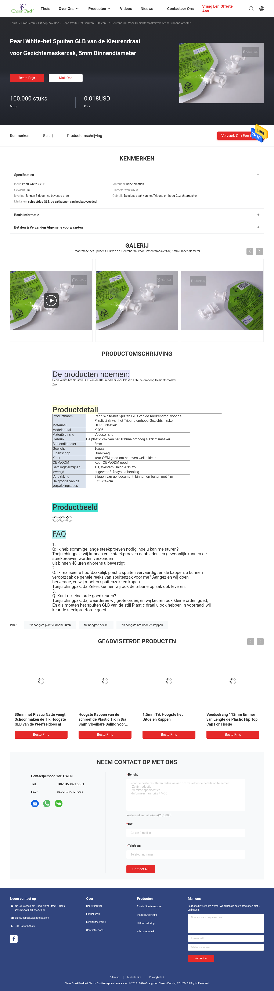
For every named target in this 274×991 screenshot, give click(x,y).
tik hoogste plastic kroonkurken (50, 625)
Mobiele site (134, 977)
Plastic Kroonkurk (147, 914)
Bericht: (133, 774)
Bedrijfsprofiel (94, 905)
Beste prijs (27, 78)
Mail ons (65, 78)
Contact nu (140, 869)
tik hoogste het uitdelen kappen (142, 625)
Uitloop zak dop (48, 23)
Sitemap (114, 977)
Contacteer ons (94, 930)
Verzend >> (201, 958)
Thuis (13, 23)
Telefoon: (134, 845)
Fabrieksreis (93, 914)
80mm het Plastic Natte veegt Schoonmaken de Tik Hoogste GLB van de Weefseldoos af (40, 719)
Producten (28, 23)
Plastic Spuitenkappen (149, 906)
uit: (130, 824)
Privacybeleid (156, 977)
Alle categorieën (146, 931)
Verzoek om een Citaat (240, 135)
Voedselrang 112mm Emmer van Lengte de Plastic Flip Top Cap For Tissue (231, 719)
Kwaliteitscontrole (96, 922)
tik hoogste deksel (96, 625)
